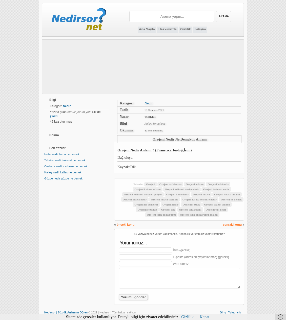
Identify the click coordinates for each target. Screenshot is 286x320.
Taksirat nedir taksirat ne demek (65, 160)
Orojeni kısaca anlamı (227, 194)
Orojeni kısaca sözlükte (164, 199)
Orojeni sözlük (191, 204)
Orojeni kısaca (201, 194)
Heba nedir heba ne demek (61, 154)
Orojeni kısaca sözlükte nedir (199, 199)
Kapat (204, 317)
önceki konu (125, 224)
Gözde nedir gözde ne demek (63, 178)
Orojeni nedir (170, 204)
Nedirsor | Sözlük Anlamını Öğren (66, 312)
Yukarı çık (234, 312)
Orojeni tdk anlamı (190, 209)
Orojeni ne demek (231, 199)
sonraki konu (232, 224)
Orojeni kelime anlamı (147, 189)
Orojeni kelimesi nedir (216, 189)
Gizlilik (185, 29)
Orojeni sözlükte (147, 209)
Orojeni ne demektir (146, 204)
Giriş (223, 312)
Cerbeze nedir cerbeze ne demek (65, 166)
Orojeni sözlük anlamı (217, 204)
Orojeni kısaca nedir (135, 199)
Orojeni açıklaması (170, 184)
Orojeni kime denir (177, 194)
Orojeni (150, 184)
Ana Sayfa (147, 29)
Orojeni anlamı (194, 184)
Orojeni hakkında (218, 184)
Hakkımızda (167, 29)
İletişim (200, 29)
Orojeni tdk (168, 209)
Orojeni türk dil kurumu (161, 214)
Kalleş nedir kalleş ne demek (62, 172)
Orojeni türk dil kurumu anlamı (199, 214)
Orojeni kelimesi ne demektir (182, 189)
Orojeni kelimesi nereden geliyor (143, 194)
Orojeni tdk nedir (216, 209)
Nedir (149, 103)
